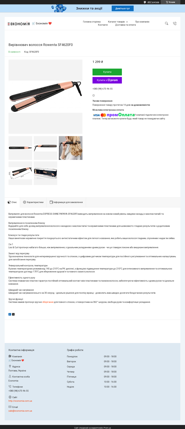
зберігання (48, 302)
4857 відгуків (153, 2)
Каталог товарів (116, 21)
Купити (107, 71)
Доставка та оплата (125, 25)
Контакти (103, 25)
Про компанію (142, 21)
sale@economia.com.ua (20, 411)
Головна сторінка (92, 21)
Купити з (107, 80)
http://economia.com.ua (20, 401)
